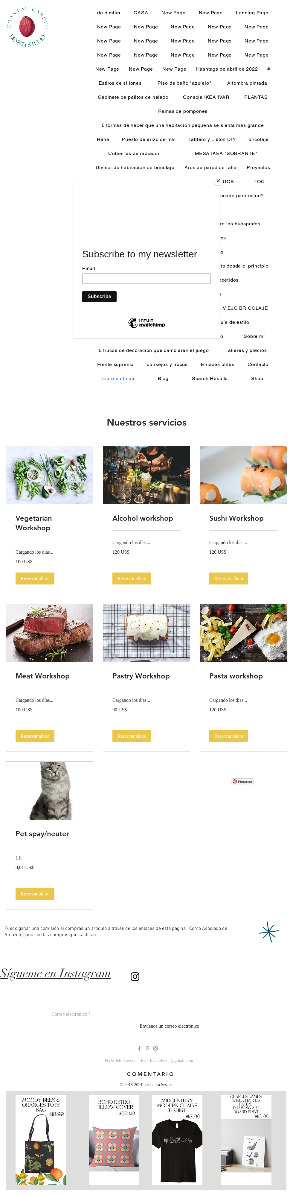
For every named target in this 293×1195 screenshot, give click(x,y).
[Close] (218, 180)
